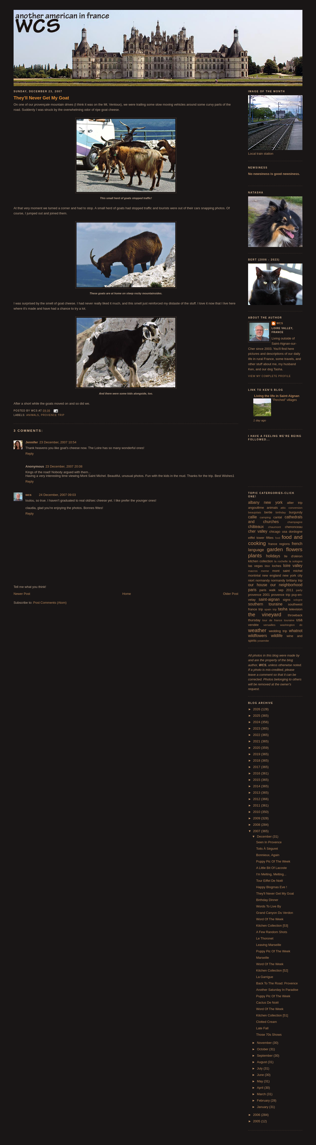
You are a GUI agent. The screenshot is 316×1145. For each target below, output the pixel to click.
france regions (279, 544)
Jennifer (31, 442)
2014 (257, 786)
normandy (263, 580)
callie (252, 517)
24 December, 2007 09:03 (57, 495)
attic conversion (291, 507)
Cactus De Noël (267, 1002)
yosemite (263, 640)
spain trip (270, 609)
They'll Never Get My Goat (41, 97)
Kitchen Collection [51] (272, 1015)
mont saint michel (287, 571)
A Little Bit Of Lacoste (271, 868)
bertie (268, 512)
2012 (257, 799)
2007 (257, 831)
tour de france (272, 620)
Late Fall (262, 1028)
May (260, 1081)
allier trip (294, 503)
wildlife (277, 636)
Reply (29, 453)
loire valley (292, 565)
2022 (257, 735)
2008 (257, 824)
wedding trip (278, 631)
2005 (257, 1121)
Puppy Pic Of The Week (273, 861)
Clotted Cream (266, 1022)
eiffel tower (256, 538)
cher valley (257, 531)
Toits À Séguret (267, 848)
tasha (282, 609)
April (260, 1087)
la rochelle (281, 561)
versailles (269, 624)
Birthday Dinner (267, 900)
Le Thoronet (264, 938)
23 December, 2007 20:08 (63, 466)
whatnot (295, 631)
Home (126, 594)
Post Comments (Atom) (50, 602)
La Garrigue (264, 977)
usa (299, 620)
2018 (257, 760)
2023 (257, 728)
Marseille (262, 957)
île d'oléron (293, 556)
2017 (257, 767)
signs (286, 599)
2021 (257, 741)
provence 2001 (259, 595)
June (261, 1075)
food (277, 538)
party (299, 590)
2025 (257, 715)
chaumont (274, 526)
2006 (257, 1115)
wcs (28, 495)
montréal (254, 575)
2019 (257, 754)
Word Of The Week (269, 919)
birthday (281, 512)
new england (271, 575)
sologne (298, 600)
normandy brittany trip (286, 580)
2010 (257, 812)
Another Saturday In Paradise (277, 990)
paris (252, 590)
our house (257, 585)
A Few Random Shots (271, 932)
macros (252, 570)
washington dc (291, 624)
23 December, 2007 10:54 (58, 442)
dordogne (295, 531)
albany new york (265, 502)
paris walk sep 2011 (276, 590)
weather (257, 630)
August (262, 1062)
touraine (289, 620)
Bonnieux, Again (267, 855)
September (265, 1055)
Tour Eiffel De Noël (269, 880)
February (264, 1100)
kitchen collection (260, 561)
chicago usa (278, 531)
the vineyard (264, 614)
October (263, 1049)
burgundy (295, 512)
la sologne (295, 561)
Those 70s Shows (268, 1034)
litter (267, 565)
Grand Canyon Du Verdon (274, 913)
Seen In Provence (268, 842)
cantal (277, 517)
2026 (257, 709)
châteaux (256, 527)
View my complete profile (269, 376)
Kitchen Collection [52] (272, 970)
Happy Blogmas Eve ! (271, 887)
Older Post (230, 594)
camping (265, 517)
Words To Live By (268, 906)
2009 (257, 818)
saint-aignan (269, 599)
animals (32, 415)
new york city (292, 575)
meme (265, 570)
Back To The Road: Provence (277, 983)
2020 (257, 748)
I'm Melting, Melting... (271, 874)
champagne (294, 522)
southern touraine (265, 604)
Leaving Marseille (268, 945)
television (295, 609)
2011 (257, 805)
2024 (257, 722)
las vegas (255, 566)
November (265, 1043)
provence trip (53, 415)
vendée (253, 625)
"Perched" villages (284, 400)
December (265, 836)
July (260, 1068)
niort (251, 580)
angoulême (256, 507)
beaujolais (254, 512)
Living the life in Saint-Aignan (276, 396)
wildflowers (257, 636)
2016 (257, 773)
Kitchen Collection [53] (272, 925)
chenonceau (293, 527)
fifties (270, 538)
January (263, 1107)
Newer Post (22, 594)
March (262, 1094)
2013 (257, 792)
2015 (257, 780)
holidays (273, 556)
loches (276, 566)
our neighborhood (286, 585)
